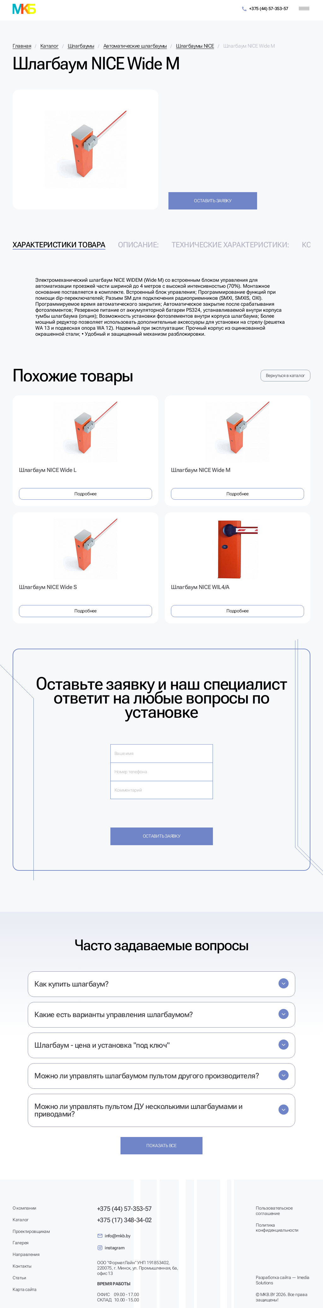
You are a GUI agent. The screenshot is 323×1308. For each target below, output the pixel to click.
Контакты (22, 1266)
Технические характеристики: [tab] (230, 245)
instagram (110, 1248)
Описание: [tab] (138, 245)
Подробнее (85, 493)
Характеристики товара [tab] (59, 245)
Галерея (20, 1242)
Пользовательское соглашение (274, 1210)
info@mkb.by (114, 1236)
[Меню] (304, 8)
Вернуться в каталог (285, 375)
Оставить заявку (213, 200)
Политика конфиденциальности (277, 1228)
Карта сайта (25, 1289)
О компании (24, 1208)
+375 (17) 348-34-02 (124, 1220)
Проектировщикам (31, 1231)
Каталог (21, 1219)
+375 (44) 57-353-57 (264, 9)
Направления (26, 1254)
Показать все (161, 1145)
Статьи (19, 1277)
